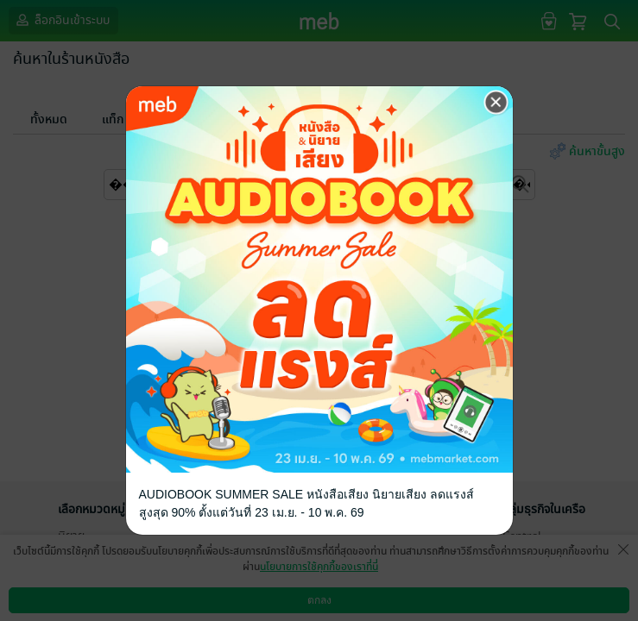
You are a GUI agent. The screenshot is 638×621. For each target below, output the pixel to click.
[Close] (496, 102)
